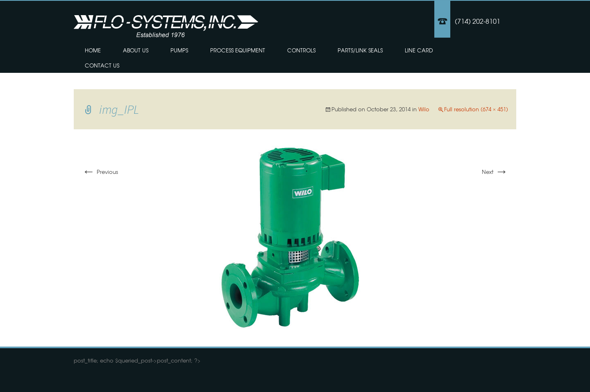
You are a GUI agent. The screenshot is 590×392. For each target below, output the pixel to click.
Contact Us (102, 65)
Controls (301, 50)
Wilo (423, 109)
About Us (135, 50)
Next (495, 172)
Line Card (419, 50)
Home (93, 50)
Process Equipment (237, 50)
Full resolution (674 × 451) (476, 109)
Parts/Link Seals (360, 50)
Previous (100, 172)
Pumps (179, 50)
